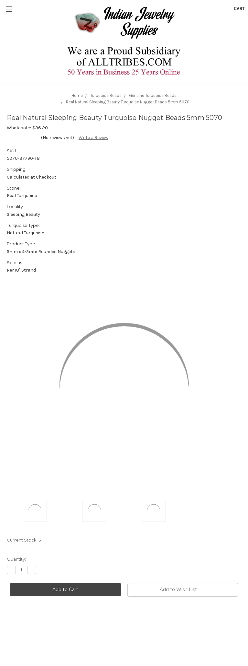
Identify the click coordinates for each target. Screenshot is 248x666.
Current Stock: (24, 540)
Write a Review (93, 137)
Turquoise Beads (106, 95)
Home (77, 95)
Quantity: (16, 559)
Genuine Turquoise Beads (153, 95)
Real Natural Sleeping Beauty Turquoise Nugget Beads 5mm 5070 (127, 101)
